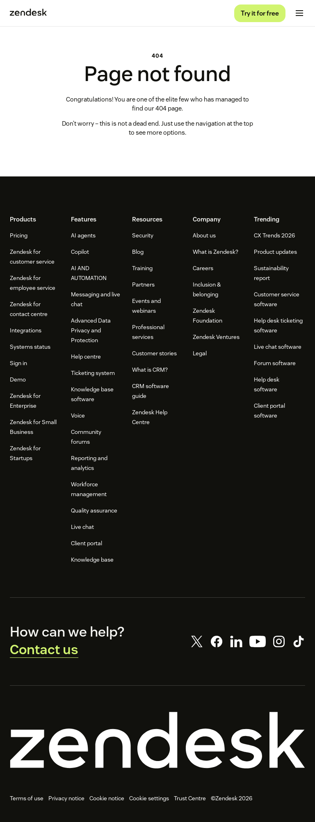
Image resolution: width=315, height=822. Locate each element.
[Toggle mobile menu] (299, 15)
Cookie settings (149, 802)
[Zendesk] (157, 743)
